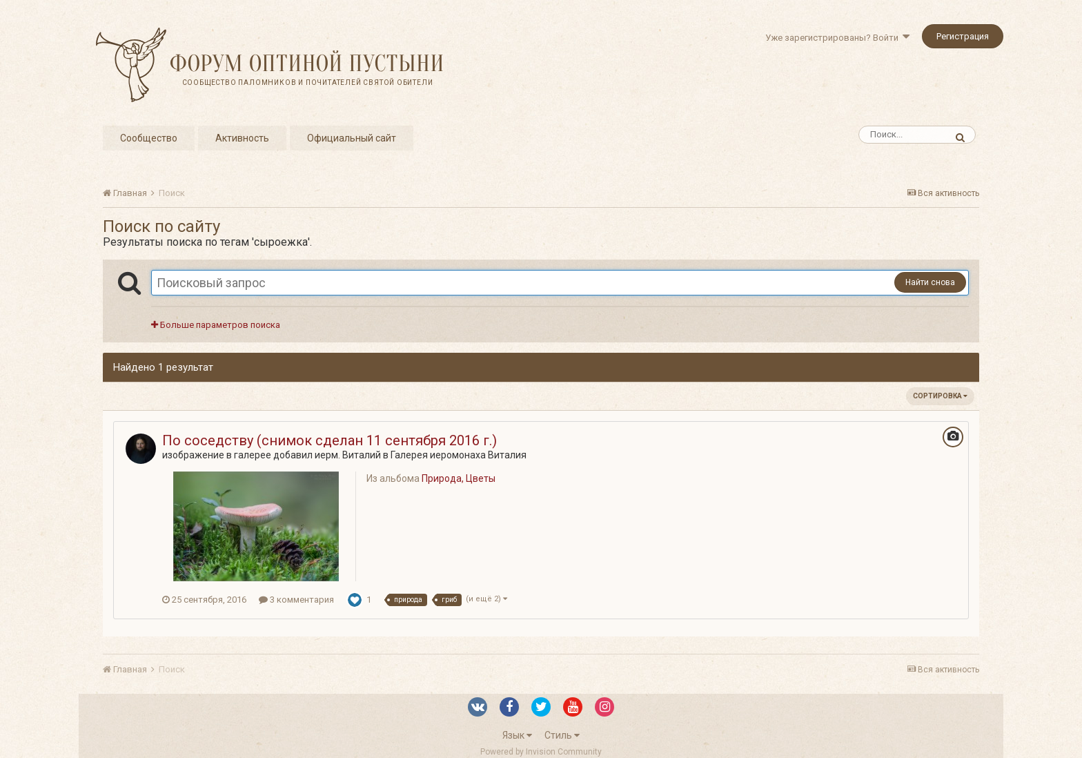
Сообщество (148, 138)
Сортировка (940, 396)
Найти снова (930, 282)
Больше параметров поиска (215, 325)
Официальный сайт (351, 138)
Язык (517, 735)
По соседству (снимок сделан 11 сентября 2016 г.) (329, 440)
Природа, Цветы (458, 478)
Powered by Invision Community (541, 752)
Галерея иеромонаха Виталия (459, 454)
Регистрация (962, 36)
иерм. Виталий (348, 454)
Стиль (562, 735)
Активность (242, 138)
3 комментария (296, 599)
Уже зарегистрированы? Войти (837, 37)
